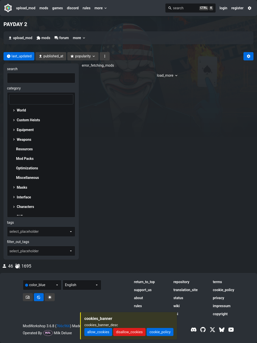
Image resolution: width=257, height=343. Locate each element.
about (138, 298)
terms (217, 282)
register (237, 8)
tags (10, 222)
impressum (222, 306)
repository (181, 282)
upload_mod (25, 8)
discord (73, 8)
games (57, 8)
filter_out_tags (18, 242)
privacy (218, 298)
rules (86, 8)
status (178, 298)
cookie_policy (223, 290)
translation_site (185, 290)
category (14, 88)
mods (43, 8)
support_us (143, 290)
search (12, 69)
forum (61, 38)
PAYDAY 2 (15, 24)
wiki (176, 306)
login (223, 8)
